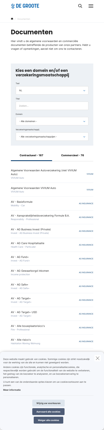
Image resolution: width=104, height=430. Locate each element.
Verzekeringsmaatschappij (27, 129)
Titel (18, 99)
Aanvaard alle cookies (48, 411)
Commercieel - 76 (72, 155)
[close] (97, 358)
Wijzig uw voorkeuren (48, 403)
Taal (17, 83)
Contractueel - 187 (31, 155)
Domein (19, 114)
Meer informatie (12, 389)
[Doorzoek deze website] (80, 6)
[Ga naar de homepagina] (27, 6)
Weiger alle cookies (48, 420)
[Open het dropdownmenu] (90, 6)
